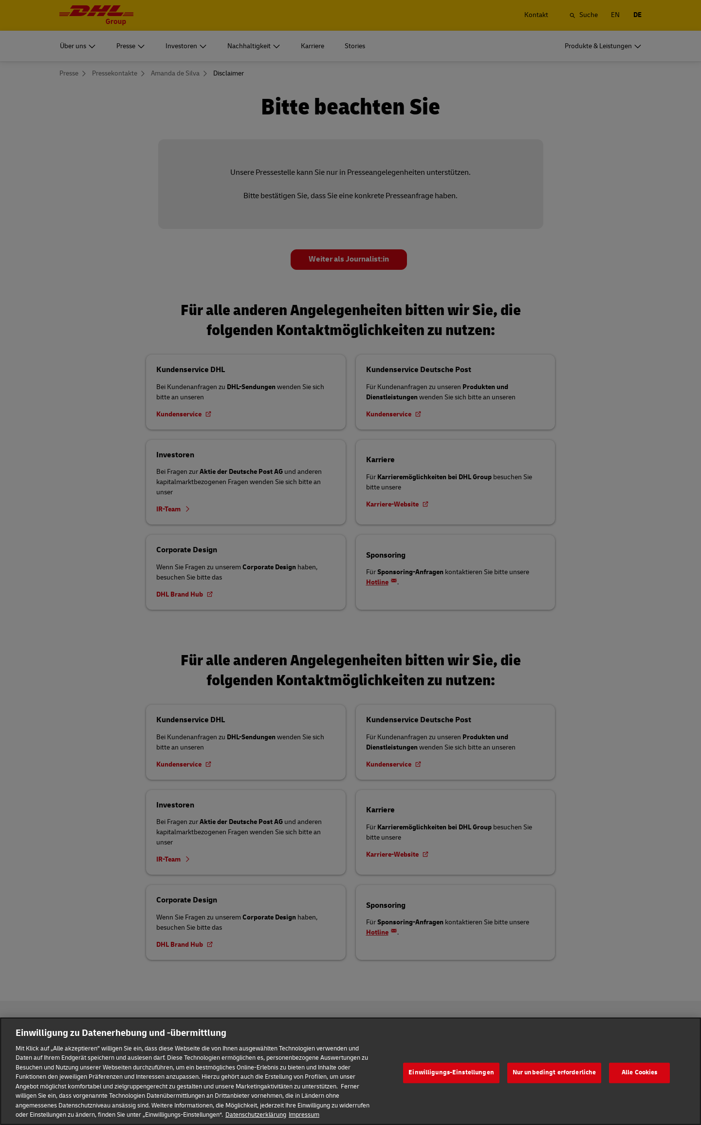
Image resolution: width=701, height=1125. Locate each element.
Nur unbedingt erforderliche (554, 1086)
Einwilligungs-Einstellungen (451, 1086)
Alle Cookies (640, 1086)
